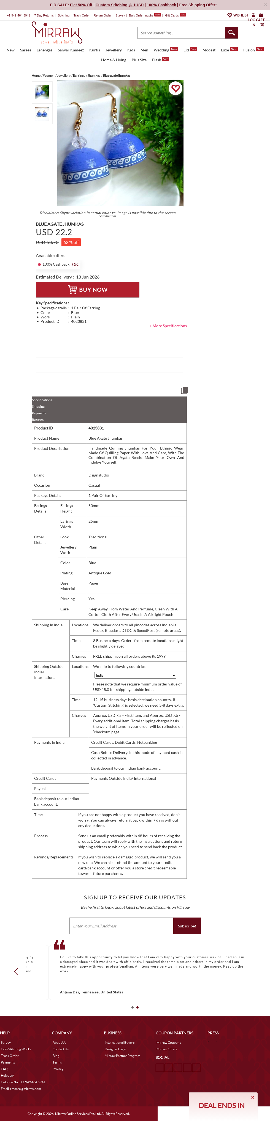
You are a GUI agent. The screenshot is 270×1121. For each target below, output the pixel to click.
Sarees (25, 50)
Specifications (42, 400)
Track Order (82, 15)
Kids (131, 50)
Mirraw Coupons (168, 1042)
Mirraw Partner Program (122, 1056)
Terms (57, 1062)
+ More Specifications (168, 325)
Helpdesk (7, 1075)
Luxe (229, 49)
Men (144, 50)
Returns (38, 420)
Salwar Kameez (71, 50)
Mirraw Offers (166, 1049)
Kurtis (94, 50)
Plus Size (139, 59)
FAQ (4, 1069)
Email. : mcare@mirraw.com (21, 1089)
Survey (120, 15)
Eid (190, 49)
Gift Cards (175, 15)
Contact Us (61, 1049)
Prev (18, 972)
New (11, 50)
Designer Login (115, 1049)
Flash (160, 59)
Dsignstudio (98, 475)
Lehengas (44, 50)
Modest (208, 50)
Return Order (102, 15)
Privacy (58, 1069)
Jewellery (114, 50)
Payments (39, 413)
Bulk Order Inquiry (141, 15)
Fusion (253, 49)
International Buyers (119, 1042)
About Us (59, 1042)
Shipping (38, 406)
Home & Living (113, 59)
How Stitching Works (16, 1049)
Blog (56, 1056)
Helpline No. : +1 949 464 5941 (23, 1082)
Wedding (166, 49)
